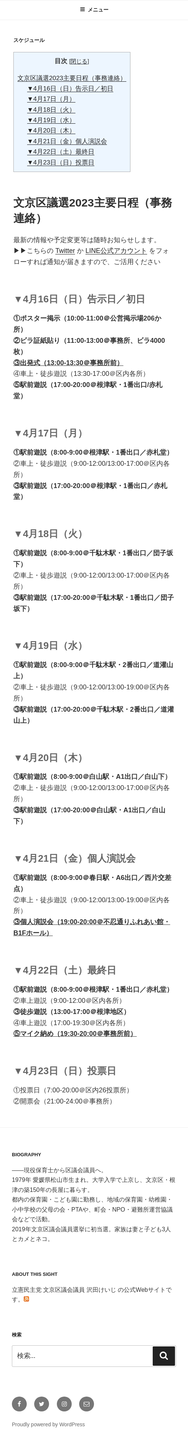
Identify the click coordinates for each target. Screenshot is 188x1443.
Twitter (65, 250)
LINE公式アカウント (116, 250)
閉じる (79, 61)
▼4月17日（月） (51, 99)
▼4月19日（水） (51, 120)
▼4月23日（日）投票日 (60, 162)
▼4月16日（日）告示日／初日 (70, 88)
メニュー (94, 10)
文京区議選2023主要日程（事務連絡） (71, 78)
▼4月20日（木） (51, 130)
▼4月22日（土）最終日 (60, 151)
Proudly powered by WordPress (48, 1424)
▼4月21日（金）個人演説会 (67, 141)
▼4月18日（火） (51, 109)
